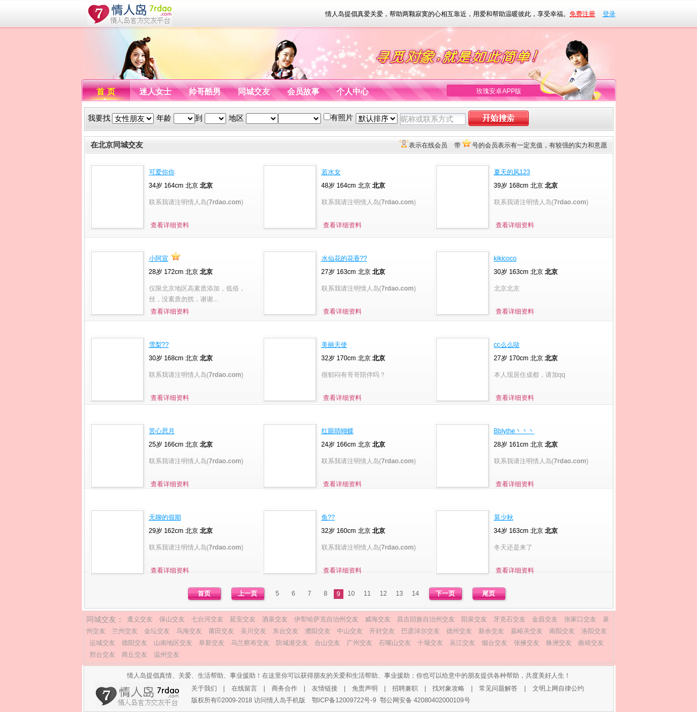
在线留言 (244, 688)
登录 (609, 14)
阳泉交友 (474, 619)
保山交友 (172, 619)
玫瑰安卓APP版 (498, 91)
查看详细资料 (170, 225)
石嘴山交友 (395, 643)
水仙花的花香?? (344, 258)
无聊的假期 (165, 517)
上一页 (247, 593)
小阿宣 (158, 258)
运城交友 (102, 643)
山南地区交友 (173, 643)
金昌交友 (545, 619)
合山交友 (327, 643)
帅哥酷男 (205, 91)
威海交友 (378, 619)
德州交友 (459, 631)
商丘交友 (134, 654)
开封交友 (382, 631)
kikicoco (505, 258)
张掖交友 (526, 643)
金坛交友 (157, 631)
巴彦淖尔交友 (420, 631)
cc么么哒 (507, 344)
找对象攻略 (448, 688)
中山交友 (350, 631)
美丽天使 (334, 344)
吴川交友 (253, 631)
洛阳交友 (594, 631)
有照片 (342, 117)
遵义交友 (140, 619)
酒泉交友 (275, 619)
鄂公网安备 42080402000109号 (425, 700)
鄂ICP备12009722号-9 (344, 700)
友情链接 (325, 688)
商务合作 (284, 688)
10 (351, 593)
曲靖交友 (591, 643)
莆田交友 (221, 631)
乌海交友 (189, 631)
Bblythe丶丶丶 (514, 431)
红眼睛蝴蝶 (337, 431)
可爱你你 (162, 172)
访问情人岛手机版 (279, 700)
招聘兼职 (405, 688)
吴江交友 (462, 643)
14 (415, 593)
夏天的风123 (512, 172)
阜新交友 (211, 643)
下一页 (445, 593)
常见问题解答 (498, 688)
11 (367, 593)
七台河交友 (207, 619)
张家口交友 (580, 619)
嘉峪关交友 (527, 631)
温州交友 (166, 654)
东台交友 (285, 631)
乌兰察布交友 (250, 643)
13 (399, 593)
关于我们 (204, 688)
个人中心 (352, 91)
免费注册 (582, 14)
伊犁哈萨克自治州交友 (326, 619)
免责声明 (365, 688)
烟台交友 (494, 643)
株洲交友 (559, 643)
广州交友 (359, 643)
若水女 (331, 172)
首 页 (105, 91)
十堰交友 (430, 643)
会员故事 (303, 91)
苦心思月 (162, 431)
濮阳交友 (318, 631)
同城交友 (254, 91)
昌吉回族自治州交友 (426, 619)
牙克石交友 (509, 619)
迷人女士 (155, 91)
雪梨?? (159, 344)
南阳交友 (562, 631)
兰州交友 (125, 631)
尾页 (488, 593)
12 (383, 593)
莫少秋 (503, 517)
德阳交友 (134, 643)
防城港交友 (292, 643)
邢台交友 (102, 654)
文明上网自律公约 (558, 688)
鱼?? (328, 517)
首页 (204, 593)
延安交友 (243, 619)
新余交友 (491, 631)
